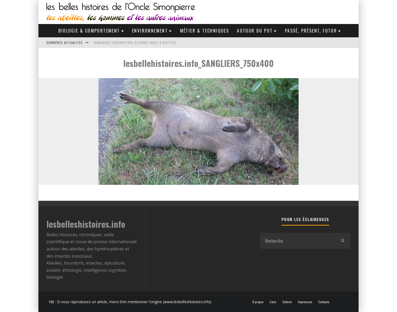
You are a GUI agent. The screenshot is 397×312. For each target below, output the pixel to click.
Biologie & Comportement (89, 30)
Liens (273, 301)
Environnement (150, 30)
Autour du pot (255, 30)
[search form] (297, 241)
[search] (343, 241)
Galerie (287, 301)
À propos (258, 301)
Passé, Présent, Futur (311, 30)
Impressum (305, 301)
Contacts (323, 301)
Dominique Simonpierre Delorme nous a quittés (135, 42)
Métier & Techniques (204, 30)
